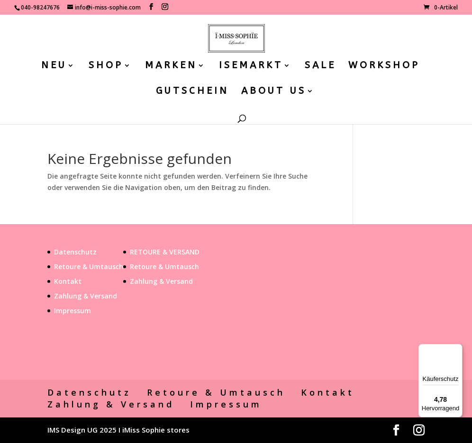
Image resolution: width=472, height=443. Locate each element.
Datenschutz (75, 251)
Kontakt (68, 281)
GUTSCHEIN (192, 92)
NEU (54, 66)
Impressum (72, 310)
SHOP (106, 66)
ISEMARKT (251, 66)
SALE (320, 66)
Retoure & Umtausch (88, 266)
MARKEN (171, 66)
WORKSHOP (384, 66)
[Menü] (457, 349)
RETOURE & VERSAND (165, 251)
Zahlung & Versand (85, 295)
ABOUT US (273, 92)
